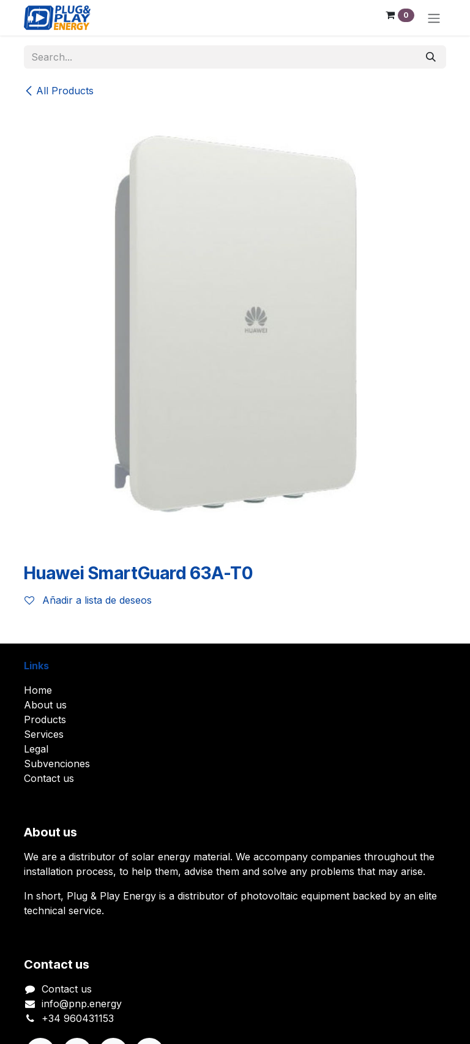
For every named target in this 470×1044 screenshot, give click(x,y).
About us (45, 705)
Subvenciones (57, 763)
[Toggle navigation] (434, 18)
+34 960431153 (78, 1018)
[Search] (431, 57)
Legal (36, 749)
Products (45, 719)
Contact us (49, 778)
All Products (59, 90)
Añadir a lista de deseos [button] (88, 600)
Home (38, 690)
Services (44, 734)
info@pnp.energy (82, 1003)
